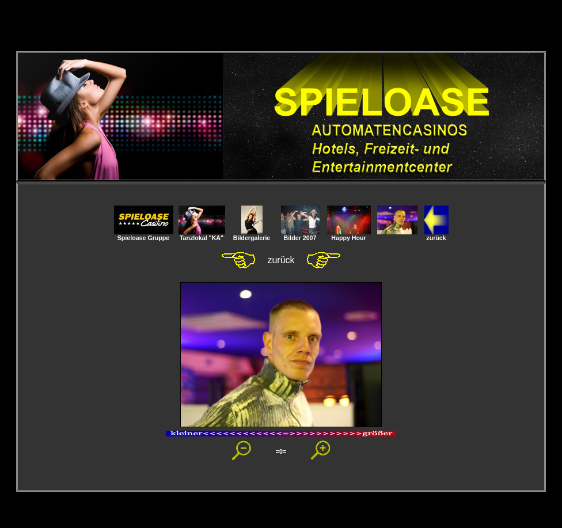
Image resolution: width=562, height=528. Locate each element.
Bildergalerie (252, 235)
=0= (281, 451)
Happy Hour (349, 235)
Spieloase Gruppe (143, 235)
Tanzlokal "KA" (202, 235)
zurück (436, 235)
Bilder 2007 (300, 235)
